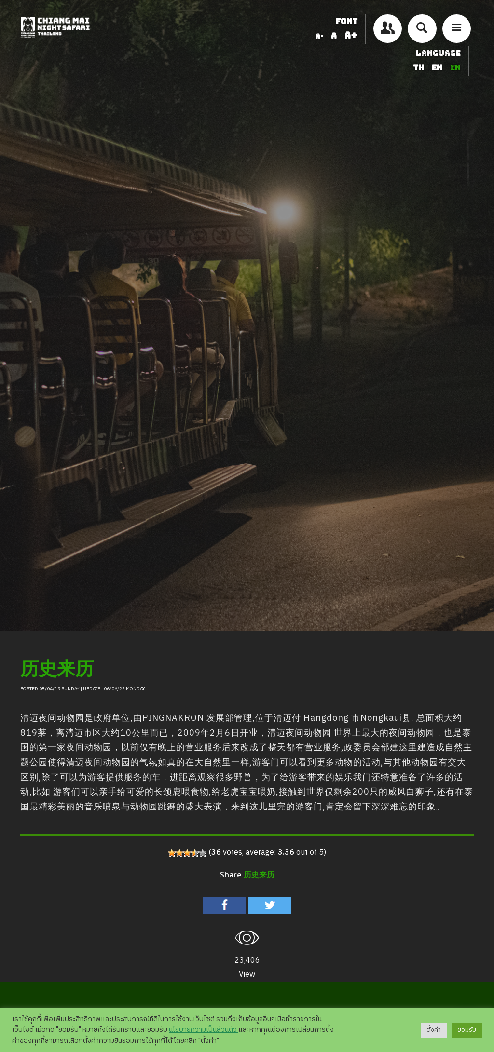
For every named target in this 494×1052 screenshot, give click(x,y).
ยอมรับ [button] (466, 1030)
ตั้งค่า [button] (433, 1030)
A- (319, 36)
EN (438, 68)
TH (419, 68)
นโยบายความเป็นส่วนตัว (203, 1030)
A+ (350, 35)
